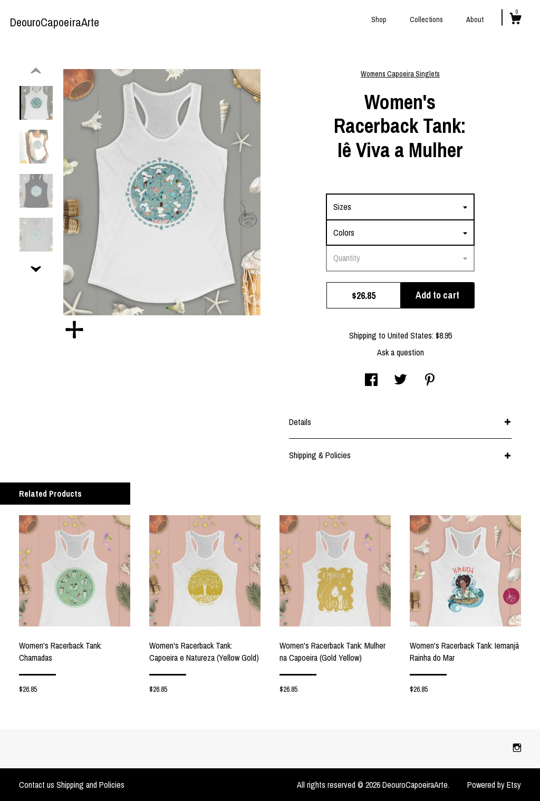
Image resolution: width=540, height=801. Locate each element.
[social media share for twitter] (400, 381)
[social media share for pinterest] (429, 381)
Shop (379, 19)
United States (410, 335)
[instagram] (517, 748)
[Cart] (515, 20)
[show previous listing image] (36, 71)
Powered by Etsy (494, 784)
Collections (426, 19)
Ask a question (400, 352)
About (475, 19)
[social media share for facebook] (371, 381)
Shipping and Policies (90, 784)
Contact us (36, 784)
